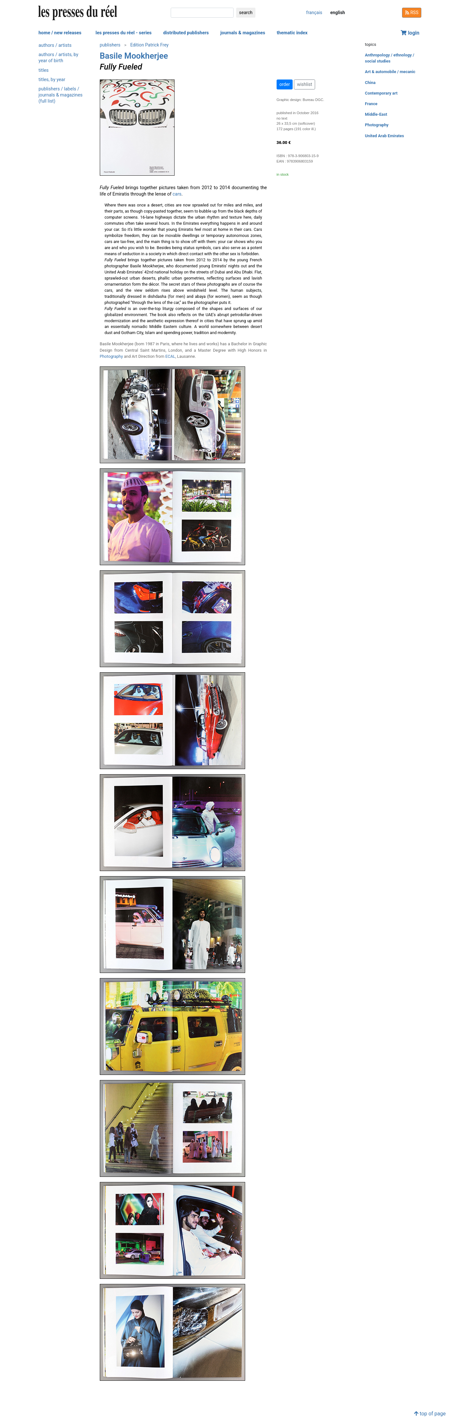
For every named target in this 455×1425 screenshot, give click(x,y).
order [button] (284, 84)
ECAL (170, 356)
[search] (202, 13)
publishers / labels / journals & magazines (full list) (60, 95)
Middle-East (376, 114)
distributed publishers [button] (186, 33)
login (410, 33)
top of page (430, 1414)
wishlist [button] (304, 84)
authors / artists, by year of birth (58, 57)
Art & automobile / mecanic (390, 71)
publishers (110, 44)
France (371, 103)
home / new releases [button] (60, 33)
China (370, 82)
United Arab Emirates (384, 135)
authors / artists (55, 45)
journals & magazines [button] (242, 33)
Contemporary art (381, 93)
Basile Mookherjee (134, 56)
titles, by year (52, 79)
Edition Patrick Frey (149, 44)
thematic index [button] (292, 33)
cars (177, 194)
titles (43, 70)
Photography (111, 356)
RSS (411, 12)
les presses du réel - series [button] (124, 33)
